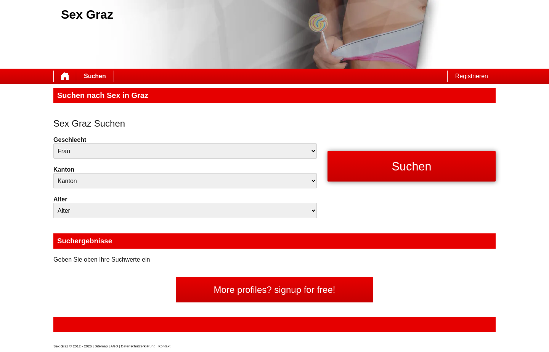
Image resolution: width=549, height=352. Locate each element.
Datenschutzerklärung (138, 346)
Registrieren (471, 76)
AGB (114, 346)
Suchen (95, 76)
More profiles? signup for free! (275, 289)
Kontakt (164, 346)
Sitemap (101, 346)
